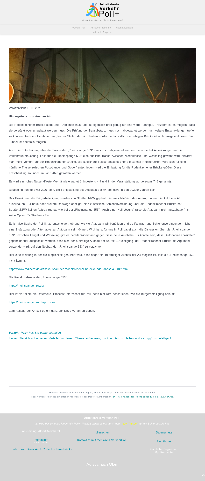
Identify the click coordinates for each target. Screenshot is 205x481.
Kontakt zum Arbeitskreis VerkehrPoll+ (102, 440)
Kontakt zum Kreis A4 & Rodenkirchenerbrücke (41, 449)
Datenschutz (164, 432)
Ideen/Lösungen (124, 27)
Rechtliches (164, 441)
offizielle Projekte (102, 32)
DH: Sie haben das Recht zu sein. (143, 397)
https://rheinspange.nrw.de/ (26, 285)
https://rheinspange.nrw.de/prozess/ (32, 302)
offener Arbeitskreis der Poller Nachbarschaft (102, 20)
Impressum (41, 439)
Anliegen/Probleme (101, 27)
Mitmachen (102, 432)
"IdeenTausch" (129, 423)
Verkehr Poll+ (80, 27)
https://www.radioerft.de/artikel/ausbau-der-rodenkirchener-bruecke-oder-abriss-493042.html (68, 269)
